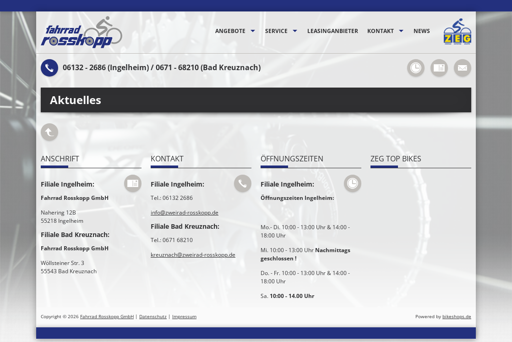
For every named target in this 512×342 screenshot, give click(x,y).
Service (276, 31)
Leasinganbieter (332, 31)
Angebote (230, 31)
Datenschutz (153, 317)
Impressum (184, 317)
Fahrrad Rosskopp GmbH (107, 317)
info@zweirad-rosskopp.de (184, 212)
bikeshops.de (456, 317)
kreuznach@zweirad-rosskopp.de (193, 255)
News (422, 31)
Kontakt (380, 31)
